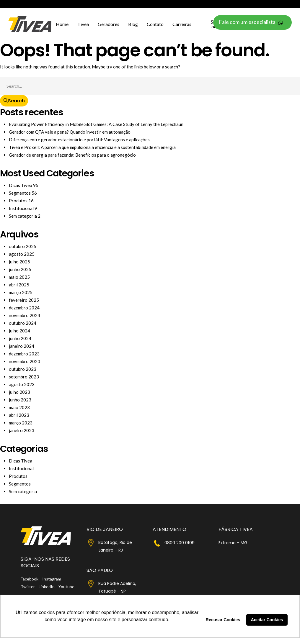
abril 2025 (19, 284)
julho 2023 (19, 392)
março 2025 (20, 292)
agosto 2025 (22, 254)
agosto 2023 (22, 384)
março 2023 (20, 422)
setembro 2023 (24, 376)
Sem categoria (23, 216)
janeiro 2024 (21, 346)
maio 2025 (19, 277)
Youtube (66, 586)
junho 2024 (20, 338)
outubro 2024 (22, 323)
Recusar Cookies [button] (223, 619)
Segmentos (20, 193)
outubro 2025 (22, 246)
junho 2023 (20, 399)
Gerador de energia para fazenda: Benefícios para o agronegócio (72, 155)
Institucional (21, 208)
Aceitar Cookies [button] (267, 619)
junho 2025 (20, 269)
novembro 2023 (24, 361)
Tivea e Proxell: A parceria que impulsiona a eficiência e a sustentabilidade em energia (92, 147)
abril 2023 (19, 415)
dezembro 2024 (24, 307)
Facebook (29, 578)
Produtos (18, 200)
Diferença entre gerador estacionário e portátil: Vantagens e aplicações (79, 139)
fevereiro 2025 (24, 300)
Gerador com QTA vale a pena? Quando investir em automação (70, 132)
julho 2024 (19, 330)
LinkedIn (47, 586)
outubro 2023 (22, 369)
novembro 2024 (24, 315)
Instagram (51, 578)
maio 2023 (19, 407)
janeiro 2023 (21, 430)
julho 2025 (19, 261)
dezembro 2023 (24, 353)
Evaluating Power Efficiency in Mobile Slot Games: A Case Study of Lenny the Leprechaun (96, 124)
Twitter (28, 586)
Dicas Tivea (20, 185)
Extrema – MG (233, 543)
